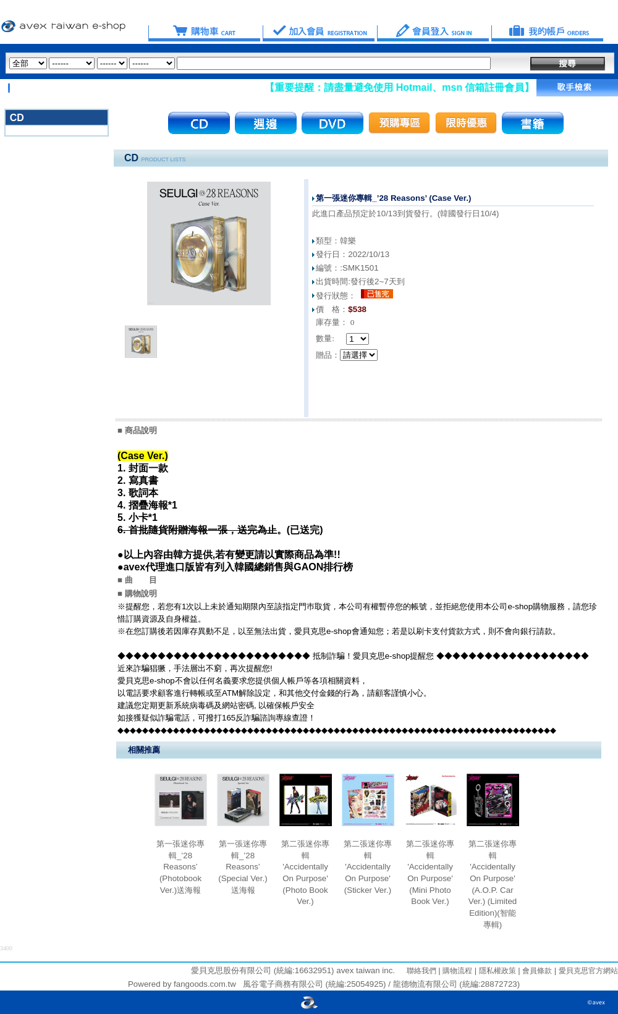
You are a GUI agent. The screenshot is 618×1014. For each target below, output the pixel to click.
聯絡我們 (421, 970)
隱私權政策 (495, 970)
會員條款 (536, 970)
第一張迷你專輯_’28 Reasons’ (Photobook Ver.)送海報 (180, 867)
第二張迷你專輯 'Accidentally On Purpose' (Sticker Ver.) (368, 867)
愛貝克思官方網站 (588, 970)
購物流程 (456, 970)
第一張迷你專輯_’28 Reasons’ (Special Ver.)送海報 (242, 867)
